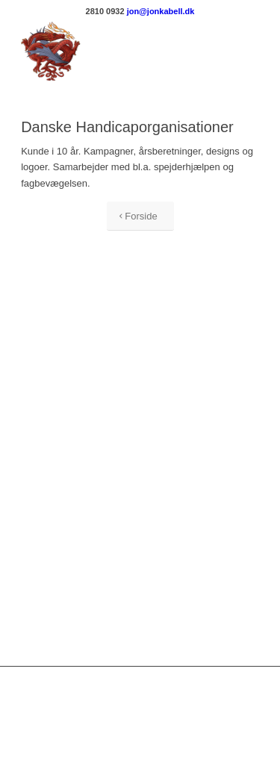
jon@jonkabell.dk (161, 11)
